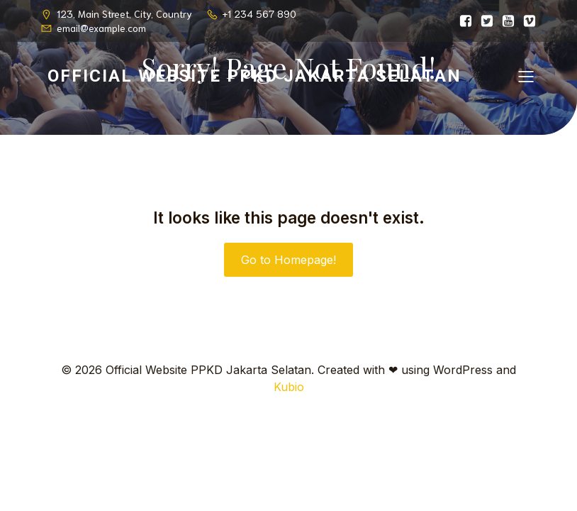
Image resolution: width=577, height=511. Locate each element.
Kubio (289, 387)
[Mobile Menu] (526, 76)
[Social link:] (462, 21)
